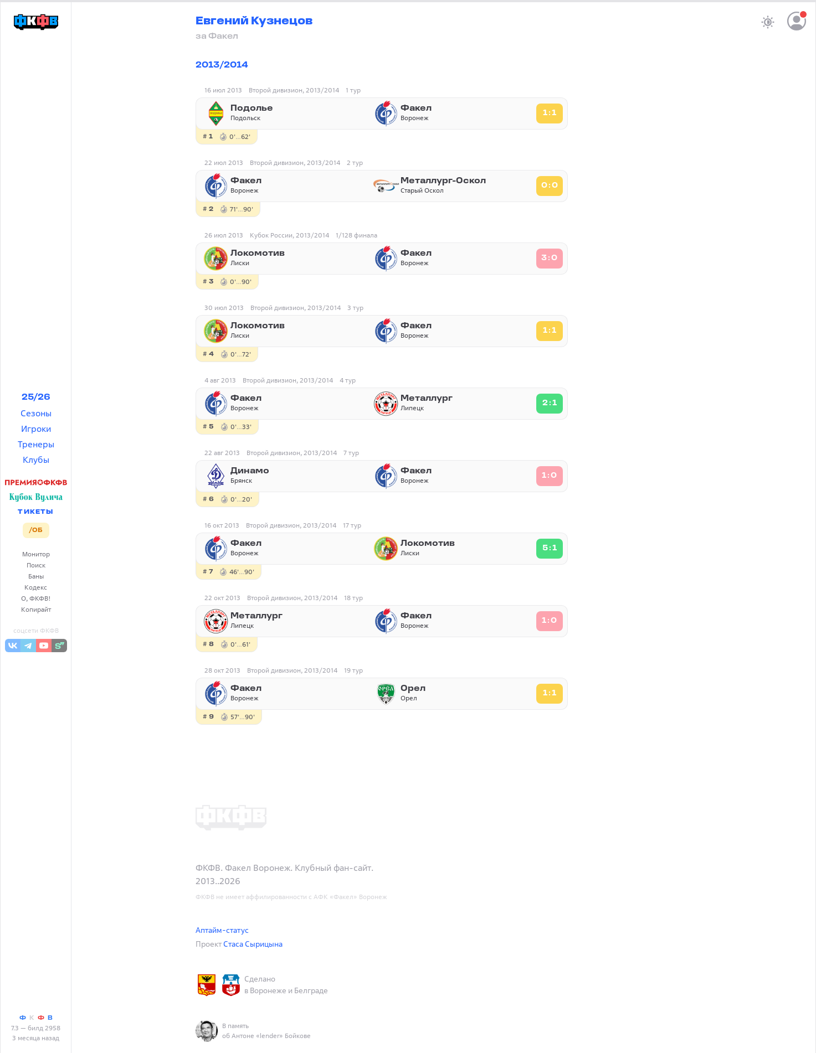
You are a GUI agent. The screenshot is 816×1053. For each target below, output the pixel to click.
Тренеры (36, 444)
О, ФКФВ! (36, 598)
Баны (36, 576)
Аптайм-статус (222, 930)
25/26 (36, 397)
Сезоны (36, 413)
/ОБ (36, 530)
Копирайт (36, 609)
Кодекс (35, 587)
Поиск (36, 565)
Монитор (36, 554)
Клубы (36, 459)
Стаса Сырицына (253, 943)
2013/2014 (222, 65)
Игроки (36, 428)
